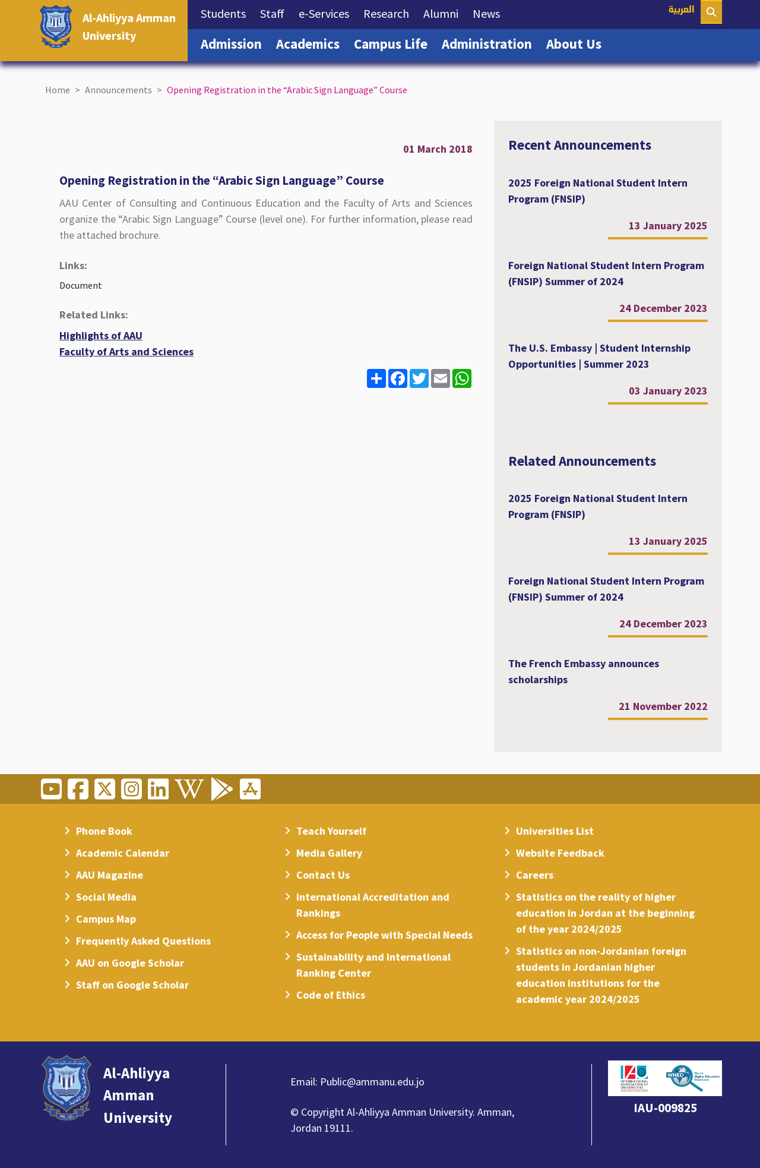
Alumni (444, 12)
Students (227, 12)
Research (389, 12)
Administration (490, 42)
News (490, 12)
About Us (577, 42)
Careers (534, 875)
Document (80, 285)
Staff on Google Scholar (132, 985)
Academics (311, 42)
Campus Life (394, 42)
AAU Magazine (109, 875)
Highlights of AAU (100, 335)
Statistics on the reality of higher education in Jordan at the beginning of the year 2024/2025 (605, 913)
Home (57, 90)
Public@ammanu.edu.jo (372, 1081)
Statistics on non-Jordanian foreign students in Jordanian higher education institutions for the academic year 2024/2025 (601, 975)
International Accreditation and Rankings (372, 905)
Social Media (106, 897)
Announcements (118, 90)
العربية (682, 10)
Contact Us (323, 875)
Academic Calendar (122, 853)
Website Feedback (560, 853)
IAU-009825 (665, 1108)
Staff (276, 12)
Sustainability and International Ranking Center (373, 965)
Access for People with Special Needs (384, 935)
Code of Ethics (330, 995)
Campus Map (106, 919)
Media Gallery (329, 853)
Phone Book (104, 831)
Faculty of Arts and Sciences (126, 351)
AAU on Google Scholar (130, 963)
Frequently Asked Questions (143, 941)
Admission (235, 42)
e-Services (327, 12)
